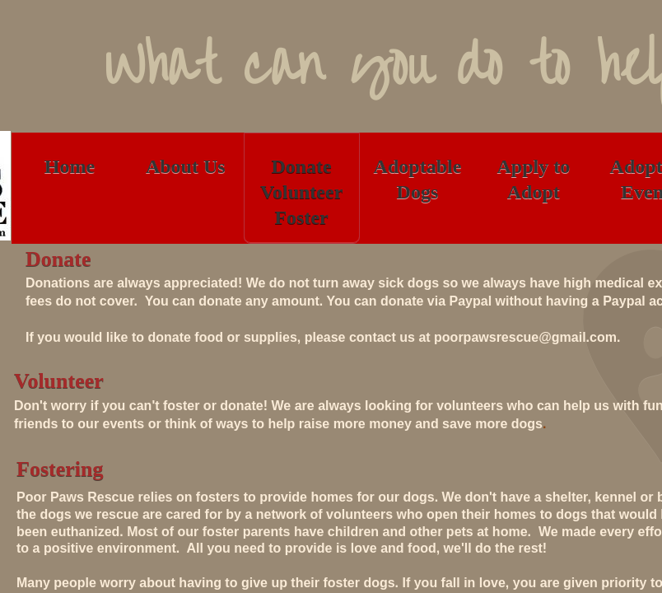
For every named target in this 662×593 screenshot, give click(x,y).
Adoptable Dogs (418, 179)
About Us (186, 166)
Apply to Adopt (533, 179)
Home (69, 166)
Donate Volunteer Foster (301, 192)
